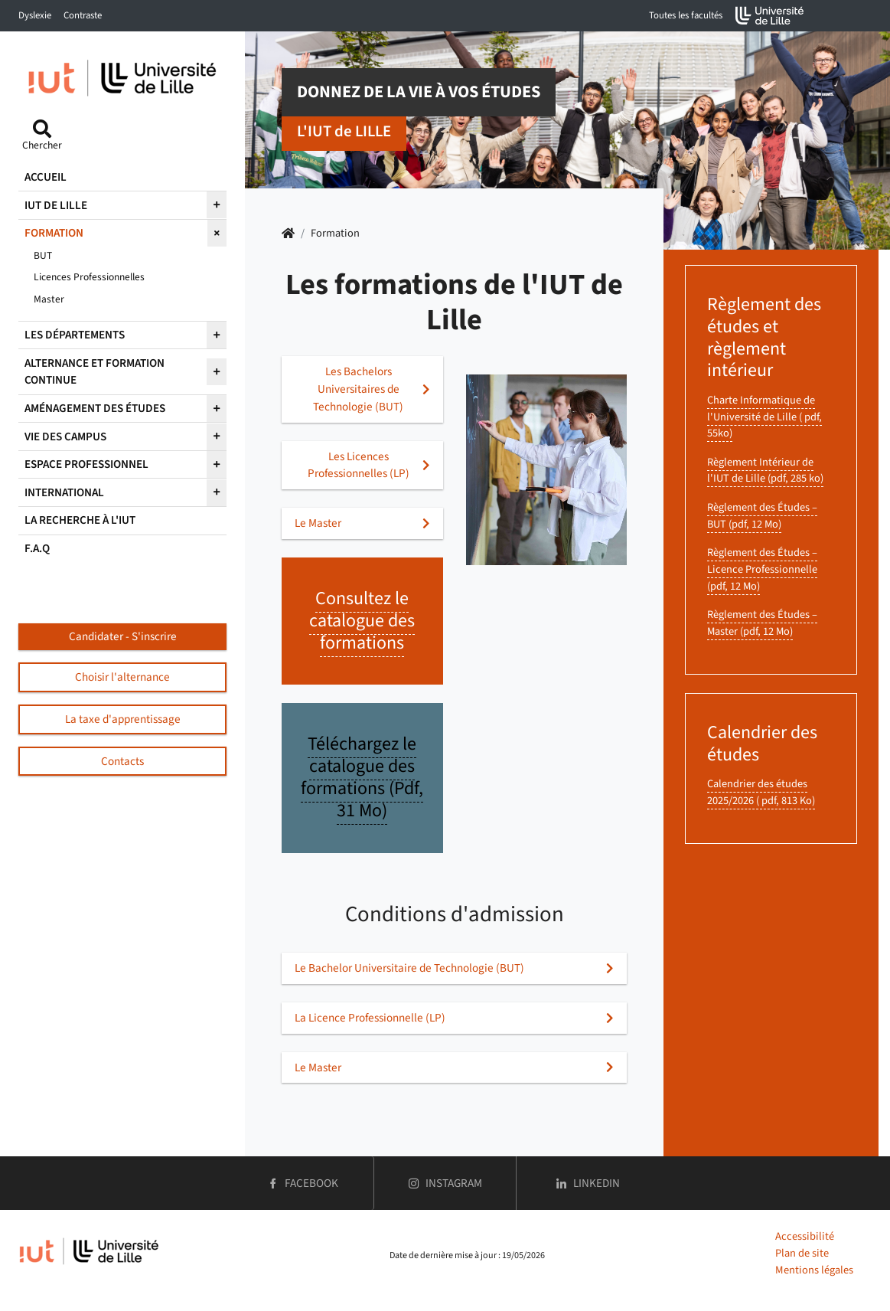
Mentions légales (814, 1270)
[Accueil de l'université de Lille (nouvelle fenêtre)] (769, 15)
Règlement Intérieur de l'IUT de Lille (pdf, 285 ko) (765, 470)
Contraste (83, 15)
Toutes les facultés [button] (685, 15)
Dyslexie (34, 15)
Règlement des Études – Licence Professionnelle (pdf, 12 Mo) (762, 568)
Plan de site (802, 1253)
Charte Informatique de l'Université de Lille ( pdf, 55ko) (764, 416)
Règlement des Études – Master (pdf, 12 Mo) (762, 622)
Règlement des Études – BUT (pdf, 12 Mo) (762, 515)
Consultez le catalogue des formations (362, 620)
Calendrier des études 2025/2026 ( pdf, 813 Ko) (761, 792)
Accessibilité (804, 1236)
